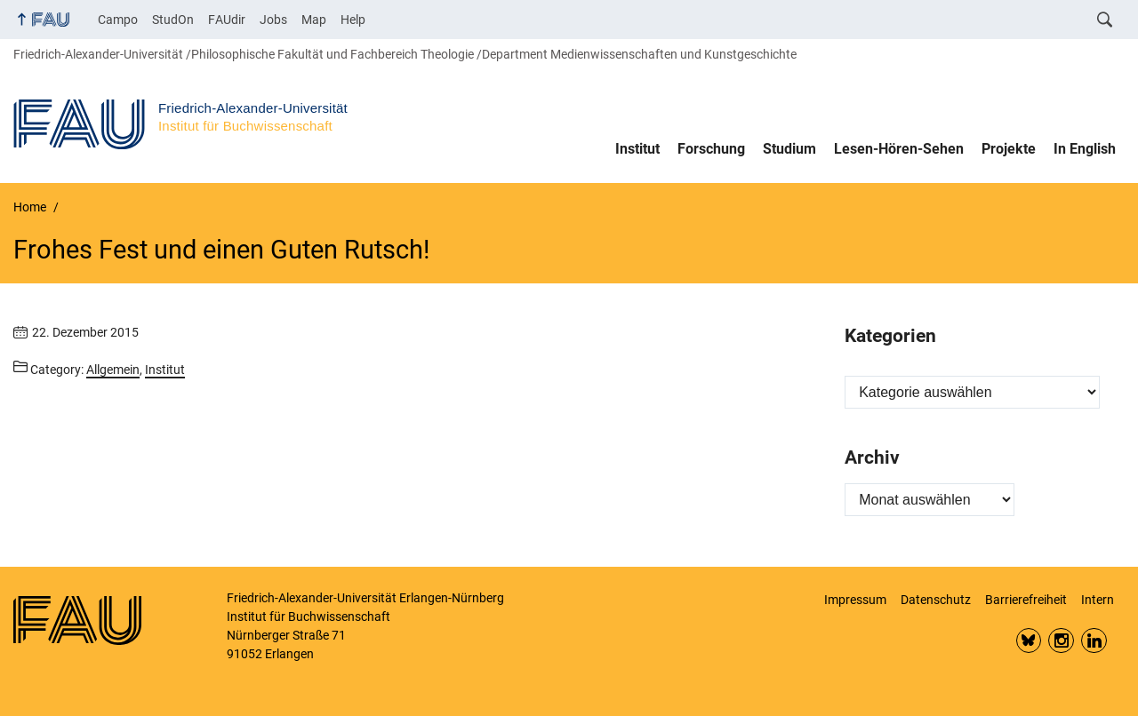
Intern (1097, 600)
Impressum (855, 600)
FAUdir (226, 19)
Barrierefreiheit (1026, 600)
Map (313, 19)
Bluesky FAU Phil (1029, 641)
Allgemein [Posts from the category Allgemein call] (113, 369)
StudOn (173, 19)
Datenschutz (936, 600)
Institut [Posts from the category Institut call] (165, 369)
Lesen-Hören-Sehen (899, 148)
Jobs (273, 19)
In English (1085, 148)
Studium (789, 148)
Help (353, 19)
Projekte (1009, 148)
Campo (118, 19)
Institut (637, 148)
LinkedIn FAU (1094, 641)
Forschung (711, 148)
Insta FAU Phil (1061, 641)
